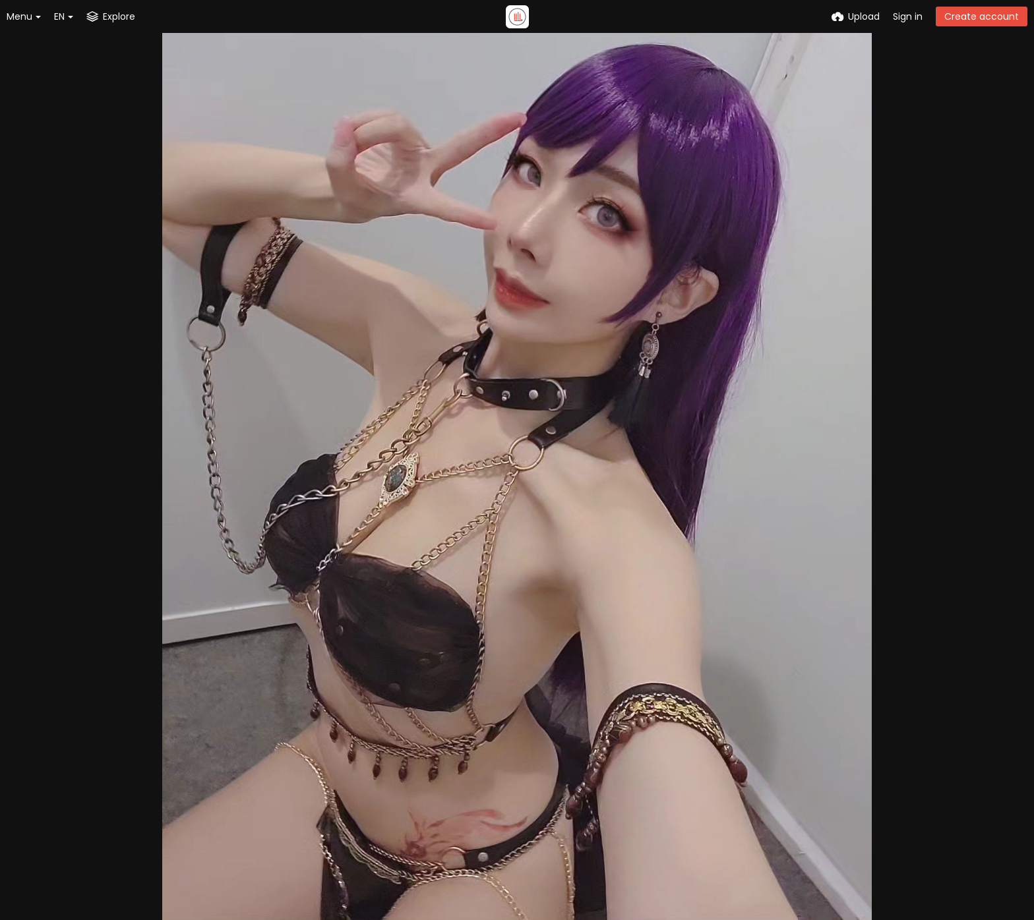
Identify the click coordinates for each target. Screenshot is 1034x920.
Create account (981, 16)
